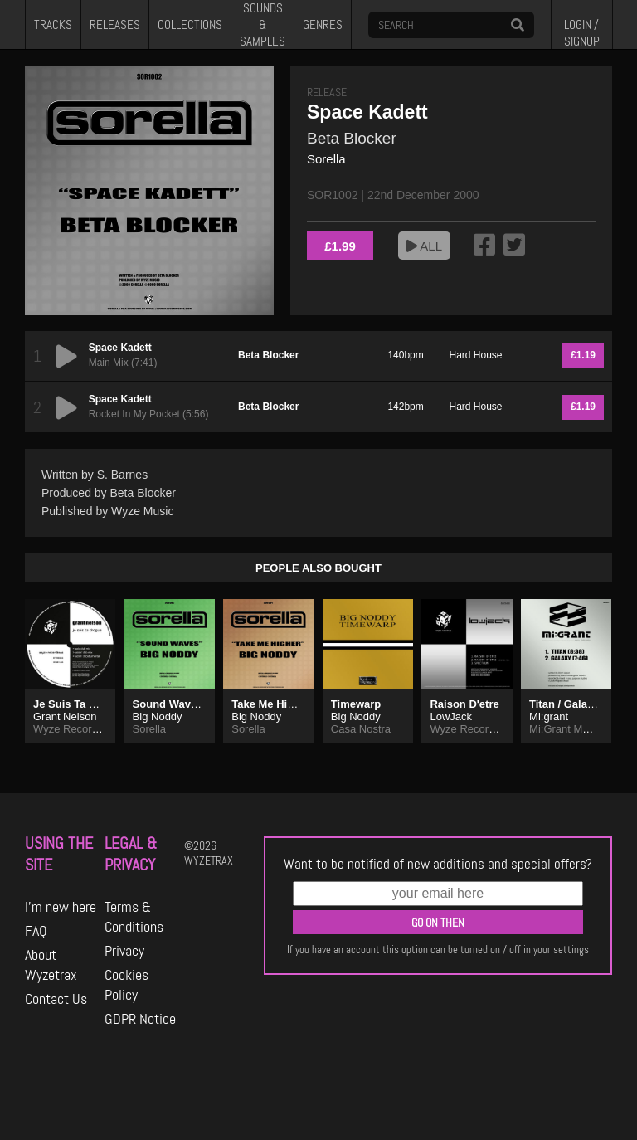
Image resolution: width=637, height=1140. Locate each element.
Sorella (326, 159)
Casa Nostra (361, 729)
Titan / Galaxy (564, 704)
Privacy (124, 951)
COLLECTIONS (190, 25)
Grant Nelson (65, 716)
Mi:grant (548, 716)
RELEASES (115, 25)
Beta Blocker (351, 138)
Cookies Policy (126, 985)
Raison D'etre (464, 704)
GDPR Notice (140, 1019)
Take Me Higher (270, 704)
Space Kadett (120, 347)
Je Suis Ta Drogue (79, 704)
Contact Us (56, 999)
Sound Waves (168, 704)
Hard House (476, 355)
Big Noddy (157, 716)
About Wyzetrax (51, 965)
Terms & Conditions (134, 917)
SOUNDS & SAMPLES (262, 24)
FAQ (36, 931)
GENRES (323, 25)
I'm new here (60, 907)
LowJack (451, 716)
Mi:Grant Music (565, 729)
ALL (424, 246)
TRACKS (53, 25)
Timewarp (356, 704)
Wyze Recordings (75, 729)
